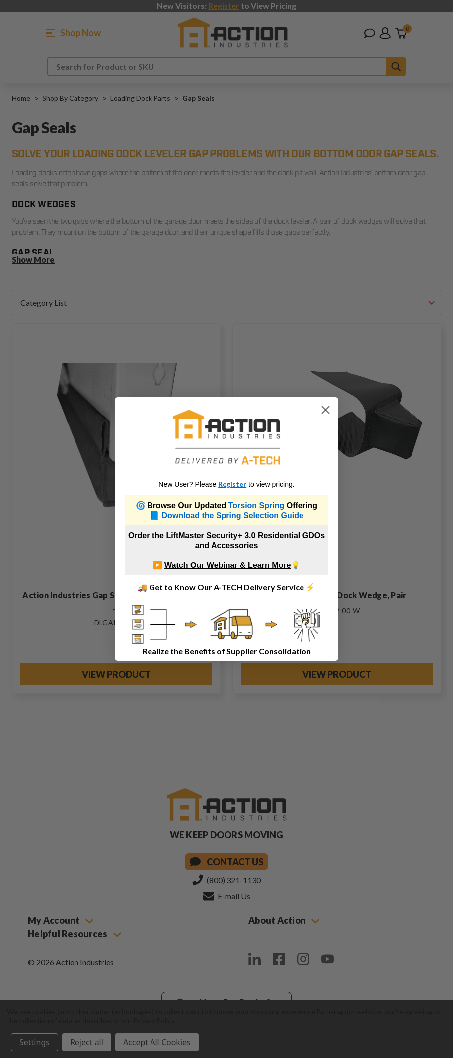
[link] (227, 437)
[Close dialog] (325, 410)
